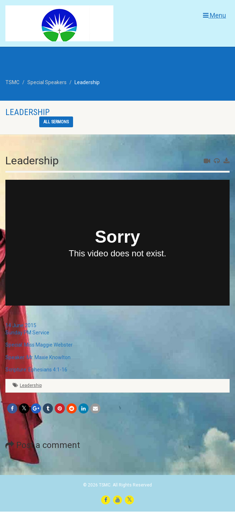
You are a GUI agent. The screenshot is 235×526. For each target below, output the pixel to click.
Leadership (31, 385)
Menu (214, 15)
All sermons (56, 121)
